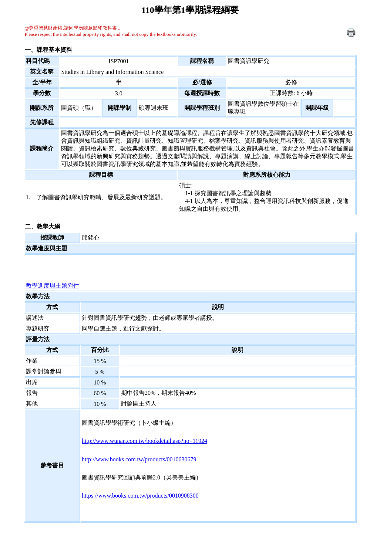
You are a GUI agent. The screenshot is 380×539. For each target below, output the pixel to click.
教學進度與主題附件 (52, 285)
